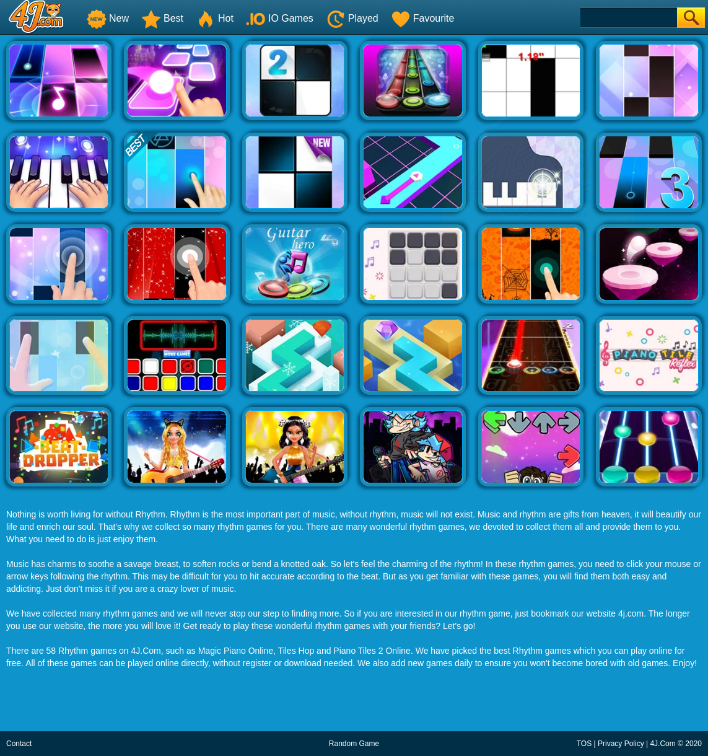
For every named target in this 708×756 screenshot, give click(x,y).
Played (352, 18)
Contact (19, 743)
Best (162, 18)
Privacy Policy (621, 743)
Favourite (423, 18)
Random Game (354, 743)
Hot (215, 18)
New (108, 18)
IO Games (279, 18)
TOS (584, 743)
